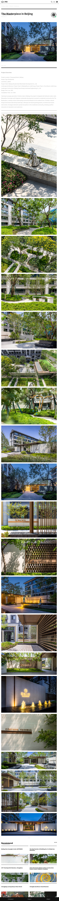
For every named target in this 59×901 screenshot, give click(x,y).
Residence (17, 6)
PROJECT (11, 6)
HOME (6, 6)
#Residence (4, 16)
